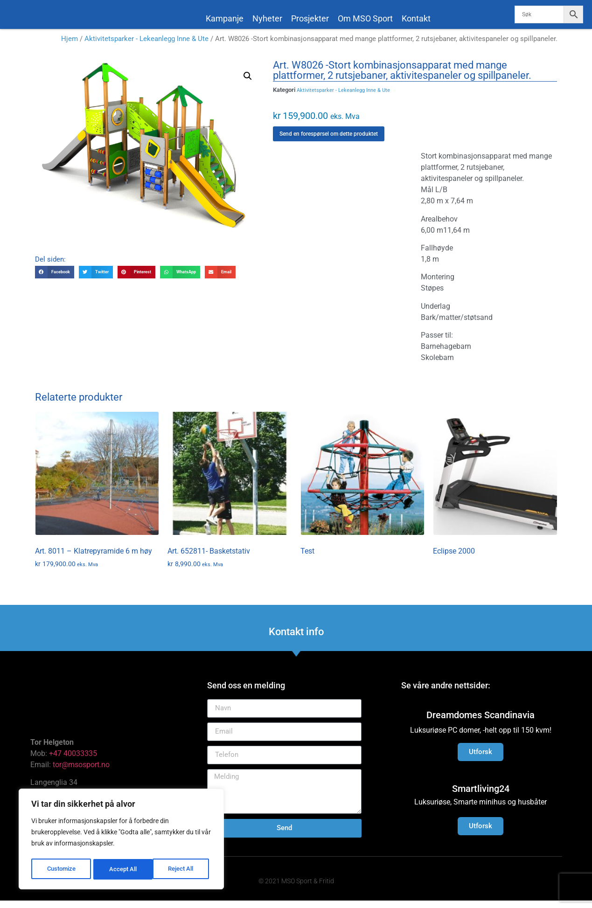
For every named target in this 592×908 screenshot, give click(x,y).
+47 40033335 (73, 760)
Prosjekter (310, 18)
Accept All (183, 869)
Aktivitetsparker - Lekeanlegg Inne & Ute (146, 46)
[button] (247, 83)
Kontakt (416, 18)
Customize (61, 869)
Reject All (122, 869)
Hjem (69, 46)
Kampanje (225, 18)
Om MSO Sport (365, 18)
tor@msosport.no (82, 772)
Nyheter (267, 18)
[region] (121, 840)
